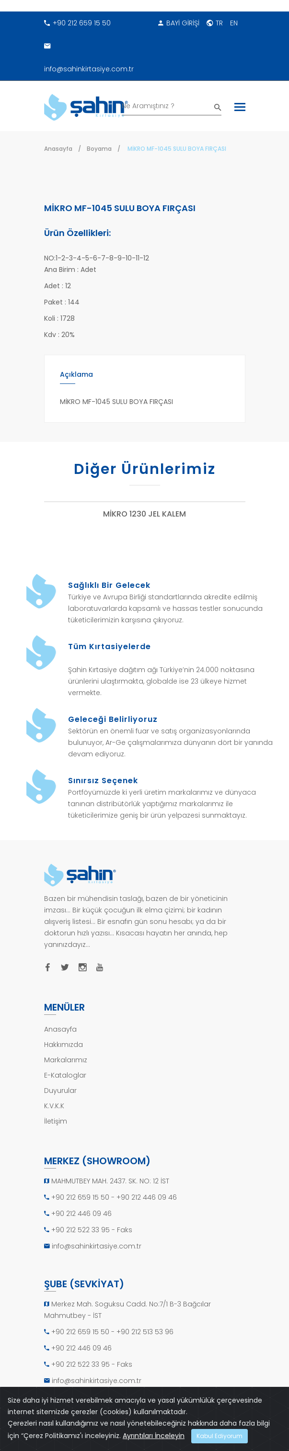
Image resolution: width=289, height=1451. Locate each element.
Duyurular (60, 1090)
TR (215, 22)
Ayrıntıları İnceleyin (154, 1435)
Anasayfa (58, 149)
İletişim (55, 1121)
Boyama (99, 149)
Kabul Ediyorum (220, 1436)
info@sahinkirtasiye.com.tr (89, 54)
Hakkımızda (63, 1044)
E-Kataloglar (65, 1075)
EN (234, 23)
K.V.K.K (54, 1106)
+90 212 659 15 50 (77, 22)
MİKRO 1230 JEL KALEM (144, 514)
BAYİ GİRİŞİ (178, 22)
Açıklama (76, 374)
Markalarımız (65, 1060)
